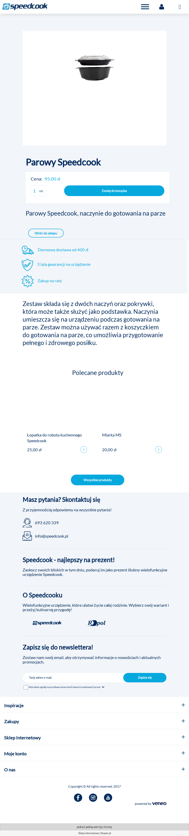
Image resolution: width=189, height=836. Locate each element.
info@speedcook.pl (51, 536)
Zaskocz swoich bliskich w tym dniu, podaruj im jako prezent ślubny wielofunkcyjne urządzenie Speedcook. (95, 572)
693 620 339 (47, 522)
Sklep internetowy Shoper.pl (94, 833)
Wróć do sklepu (46, 233)
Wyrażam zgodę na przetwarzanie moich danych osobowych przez (67, 687)
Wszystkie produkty (97, 480)
